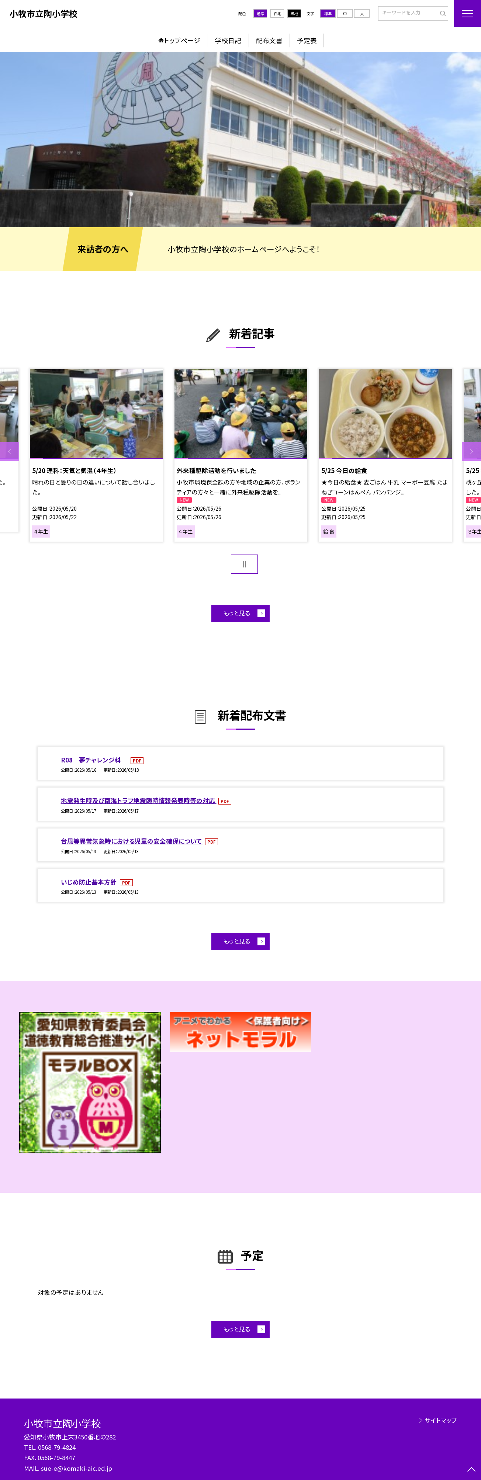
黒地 (294, 13)
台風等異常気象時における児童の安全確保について (132, 841)
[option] (240, 139)
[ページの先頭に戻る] (471, 1470)
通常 (260, 13)
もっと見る (237, 613)
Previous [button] (9, 451)
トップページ (182, 40)
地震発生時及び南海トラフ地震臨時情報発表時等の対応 (139, 800)
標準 (328, 13)
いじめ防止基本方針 (89, 882)
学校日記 (228, 40)
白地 (277, 13)
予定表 (307, 40)
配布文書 (269, 40)
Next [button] (471, 451)
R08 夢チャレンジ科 (95, 759)
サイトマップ (441, 1420)
